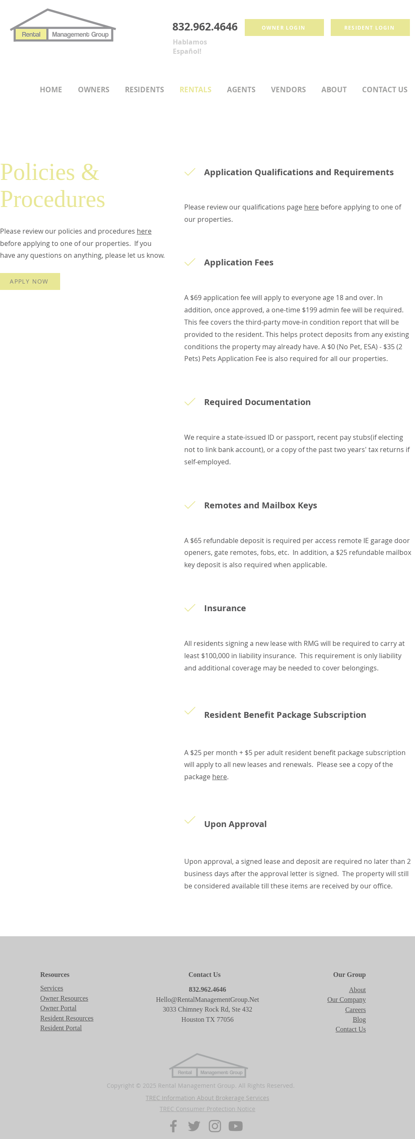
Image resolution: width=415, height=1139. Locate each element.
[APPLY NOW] (30, 281)
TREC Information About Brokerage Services (207, 1098)
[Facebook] (173, 1126)
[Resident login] (370, 27)
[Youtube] (235, 1126)
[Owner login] (284, 27)
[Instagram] (215, 1126)
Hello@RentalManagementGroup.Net (207, 999)
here (144, 231)
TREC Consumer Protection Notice (207, 1109)
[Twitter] (194, 1126)
